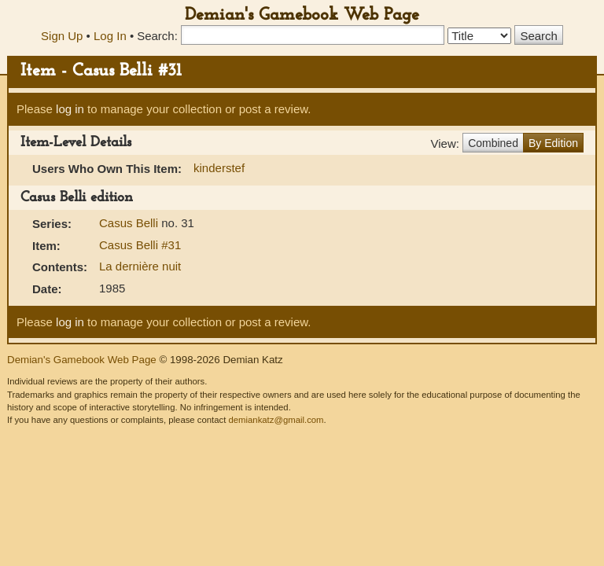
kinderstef (219, 168)
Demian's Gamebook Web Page (302, 15)
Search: (157, 35)
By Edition (553, 143)
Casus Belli (130, 223)
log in (70, 109)
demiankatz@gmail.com (275, 419)
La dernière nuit (140, 266)
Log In (110, 35)
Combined (493, 143)
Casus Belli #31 (140, 245)
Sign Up (62, 35)
